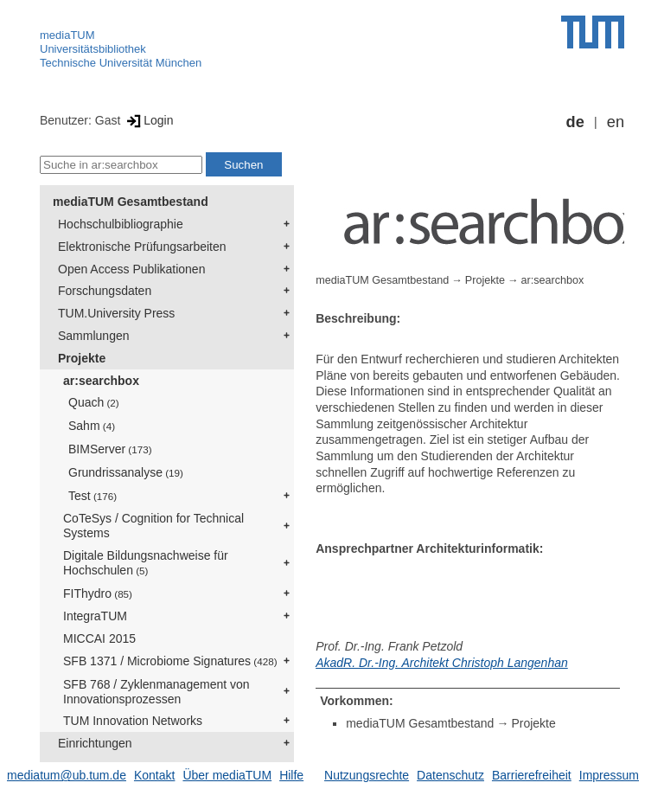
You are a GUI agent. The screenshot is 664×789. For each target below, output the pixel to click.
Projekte (81, 358)
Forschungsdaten (104, 291)
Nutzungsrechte (366, 775)
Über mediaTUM (226, 775)
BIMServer (110, 449)
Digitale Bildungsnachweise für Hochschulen (145, 562)
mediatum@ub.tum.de (66, 775)
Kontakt (154, 775)
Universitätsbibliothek (93, 48)
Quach (93, 402)
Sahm (91, 426)
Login (148, 120)
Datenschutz (450, 775)
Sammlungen (94, 336)
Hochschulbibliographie (120, 224)
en (615, 122)
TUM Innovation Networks (132, 721)
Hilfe (291, 775)
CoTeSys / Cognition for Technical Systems (153, 525)
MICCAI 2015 (99, 638)
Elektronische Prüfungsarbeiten (142, 246)
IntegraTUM (95, 616)
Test (92, 496)
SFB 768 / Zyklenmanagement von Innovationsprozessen (156, 691)
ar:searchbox (101, 381)
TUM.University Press (116, 313)
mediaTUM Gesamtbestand (130, 201)
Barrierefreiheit (531, 775)
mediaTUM (67, 35)
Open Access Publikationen (131, 269)
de (575, 122)
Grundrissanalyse (125, 472)
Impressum (609, 775)
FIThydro (97, 593)
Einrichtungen (95, 743)
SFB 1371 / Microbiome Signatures (170, 661)
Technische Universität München (120, 62)
